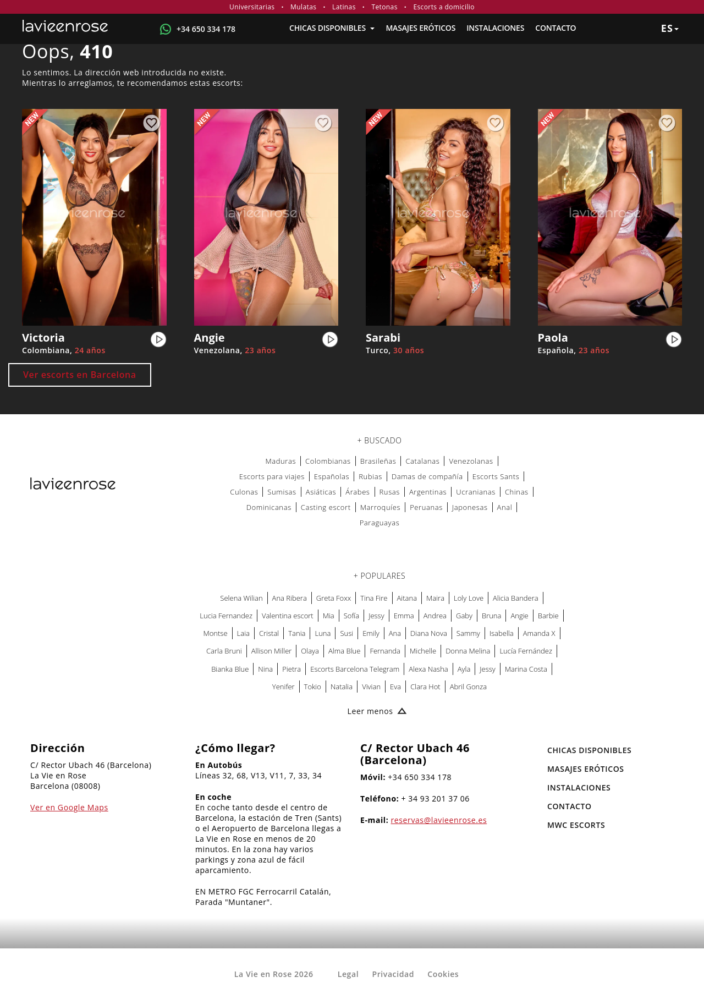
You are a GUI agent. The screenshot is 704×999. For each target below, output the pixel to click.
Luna (323, 633)
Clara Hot (425, 686)
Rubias (370, 476)
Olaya (310, 651)
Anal (505, 507)
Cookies (443, 974)
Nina (265, 669)
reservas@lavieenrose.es (439, 820)
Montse (216, 633)
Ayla (464, 669)
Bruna (491, 616)
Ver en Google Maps (69, 807)
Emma (404, 616)
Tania (296, 633)
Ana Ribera (289, 598)
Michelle (423, 651)
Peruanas (426, 507)
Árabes (357, 492)
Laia (243, 633)
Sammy (468, 633)
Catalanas (422, 461)
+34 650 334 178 (206, 29)
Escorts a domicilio (444, 7)
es (670, 28)
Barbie (548, 616)
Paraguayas (380, 523)
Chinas (517, 492)
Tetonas (384, 7)
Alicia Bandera (515, 598)
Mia (328, 616)
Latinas (344, 7)
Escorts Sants (496, 476)
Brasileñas (378, 461)
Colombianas (328, 461)
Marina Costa (526, 669)
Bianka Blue (230, 669)
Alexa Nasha (428, 669)
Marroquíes (380, 507)
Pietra (291, 669)
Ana (395, 633)
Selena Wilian (241, 598)
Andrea (435, 616)
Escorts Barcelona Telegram (354, 669)
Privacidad (393, 974)
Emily (371, 633)
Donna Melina (468, 651)
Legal (348, 974)
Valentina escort (288, 616)
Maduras (280, 461)
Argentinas (428, 492)
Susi (346, 633)
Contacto (555, 28)
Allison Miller (271, 651)
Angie (519, 616)
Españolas (331, 476)
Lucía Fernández (525, 651)
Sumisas (281, 492)
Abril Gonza (468, 686)
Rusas (390, 492)
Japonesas (470, 507)
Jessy (376, 616)
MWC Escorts (576, 825)
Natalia (342, 686)
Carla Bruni (224, 651)
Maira (435, 598)
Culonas (244, 492)
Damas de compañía (427, 476)
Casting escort (326, 507)
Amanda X (539, 633)
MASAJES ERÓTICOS (420, 28)
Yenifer (283, 686)
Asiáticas (321, 492)
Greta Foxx (333, 598)
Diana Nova (428, 633)
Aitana (407, 598)
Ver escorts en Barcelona (79, 375)
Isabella (502, 633)
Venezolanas (471, 461)
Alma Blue (344, 651)
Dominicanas (269, 507)
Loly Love (468, 598)
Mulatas (303, 7)
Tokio (312, 686)
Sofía (351, 616)
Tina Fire (373, 598)
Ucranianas (476, 492)
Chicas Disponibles (332, 28)
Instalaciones (495, 28)
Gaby (464, 616)
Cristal (269, 633)
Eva (395, 686)
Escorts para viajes (272, 476)
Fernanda (385, 651)
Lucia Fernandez (226, 616)
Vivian (371, 686)
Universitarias (251, 7)
